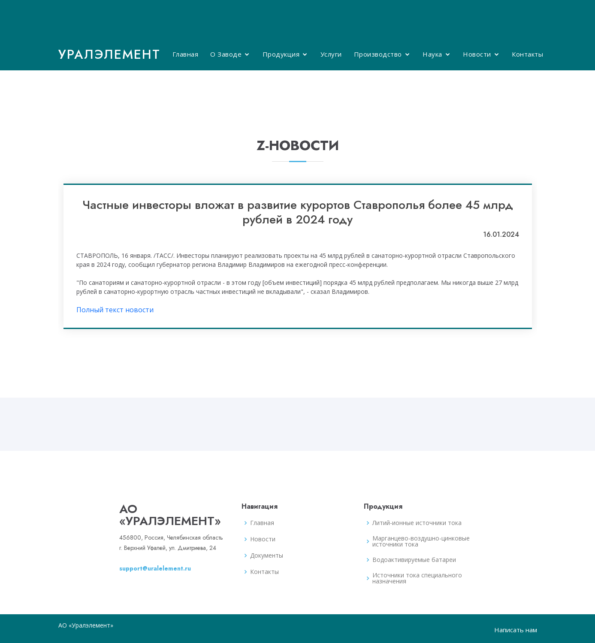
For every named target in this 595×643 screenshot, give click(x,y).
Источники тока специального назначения (417, 578)
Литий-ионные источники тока (417, 523)
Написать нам (515, 629)
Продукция (281, 54)
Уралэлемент (109, 54)
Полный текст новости (115, 309)
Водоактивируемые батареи (414, 560)
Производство (378, 54)
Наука (432, 54)
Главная (185, 54)
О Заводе (226, 54)
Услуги (331, 54)
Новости (477, 54)
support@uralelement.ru (155, 568)
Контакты (527, 54)
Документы (266, 555)
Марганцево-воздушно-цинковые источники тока (421, 541)
